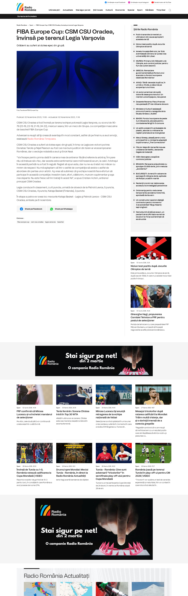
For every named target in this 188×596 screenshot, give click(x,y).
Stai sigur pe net (83, 10)
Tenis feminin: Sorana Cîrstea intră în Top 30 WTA (74, 405)
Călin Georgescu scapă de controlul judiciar (151, 158)
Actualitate (68, 10)
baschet (60, 222)
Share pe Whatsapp (64, 209)
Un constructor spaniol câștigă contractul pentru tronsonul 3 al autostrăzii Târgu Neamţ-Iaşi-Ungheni (151, 204)
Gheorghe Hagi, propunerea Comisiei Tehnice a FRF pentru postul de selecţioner (151, 308)
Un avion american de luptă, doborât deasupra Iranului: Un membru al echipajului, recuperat (151, 94)
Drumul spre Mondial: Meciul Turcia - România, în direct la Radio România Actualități (74, 460)
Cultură (109, 10)
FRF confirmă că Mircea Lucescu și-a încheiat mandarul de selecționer (35, 405)
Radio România (22, 25)
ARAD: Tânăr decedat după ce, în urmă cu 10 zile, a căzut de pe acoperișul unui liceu (151, 85)
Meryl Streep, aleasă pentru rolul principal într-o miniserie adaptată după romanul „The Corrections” (151, 140)
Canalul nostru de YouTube (161, 2)
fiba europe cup (23, 222)
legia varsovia (50, 222)
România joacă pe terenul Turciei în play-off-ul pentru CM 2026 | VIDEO (153, 463)
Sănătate (149, 10)
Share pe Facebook (33, 209)
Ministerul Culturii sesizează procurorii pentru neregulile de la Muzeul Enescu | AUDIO (151, 111)
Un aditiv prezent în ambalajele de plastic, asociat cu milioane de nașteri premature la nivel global (151, 130)
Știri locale (98, 10)
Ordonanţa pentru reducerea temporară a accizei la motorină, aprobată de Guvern (151, 193)
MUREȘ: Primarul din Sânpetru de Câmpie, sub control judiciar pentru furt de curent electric (151, 63)
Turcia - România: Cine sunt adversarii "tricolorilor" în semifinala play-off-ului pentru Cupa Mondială (114, 465)
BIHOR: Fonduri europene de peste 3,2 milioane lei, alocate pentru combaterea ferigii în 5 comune (151, 121)
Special (131, 10)
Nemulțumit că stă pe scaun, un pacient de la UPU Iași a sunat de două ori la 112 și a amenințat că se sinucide (151, 216)
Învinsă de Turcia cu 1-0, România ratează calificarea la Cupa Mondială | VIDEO (35, 463)
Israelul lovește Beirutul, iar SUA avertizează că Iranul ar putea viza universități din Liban (151, 54)
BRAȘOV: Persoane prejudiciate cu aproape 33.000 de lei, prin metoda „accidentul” (151, 166)
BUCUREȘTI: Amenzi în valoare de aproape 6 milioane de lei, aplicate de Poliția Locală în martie (151, 176)
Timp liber (161, 10)
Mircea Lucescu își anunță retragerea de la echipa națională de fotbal (114, 406)
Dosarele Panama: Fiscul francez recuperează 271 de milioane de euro (151, 103)
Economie (120, 10)
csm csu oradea (37, 222)
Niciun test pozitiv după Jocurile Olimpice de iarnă (151, 45)
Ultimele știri (54, 10)
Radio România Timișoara (41, 139)
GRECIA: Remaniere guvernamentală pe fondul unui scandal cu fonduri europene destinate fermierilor (151, 74)
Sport (139, 10)
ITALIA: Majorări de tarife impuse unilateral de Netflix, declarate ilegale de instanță (151, 150)
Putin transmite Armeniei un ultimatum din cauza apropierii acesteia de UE (151, 37)
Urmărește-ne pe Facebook (115, 2)
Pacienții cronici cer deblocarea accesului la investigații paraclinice (151, 184)
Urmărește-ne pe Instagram (138, 2)
